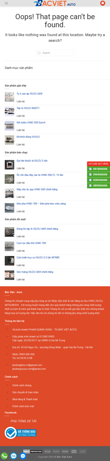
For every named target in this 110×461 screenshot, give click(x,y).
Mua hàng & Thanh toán (25, 399)
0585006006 (100, 180)
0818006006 (100, 168)
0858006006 (100, 185)
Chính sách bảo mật (23, 406)
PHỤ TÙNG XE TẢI (23, 421)
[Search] (55, 53)
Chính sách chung (21, 385)
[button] (6, 3)
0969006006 (100, 174)
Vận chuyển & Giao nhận (25, 392)
